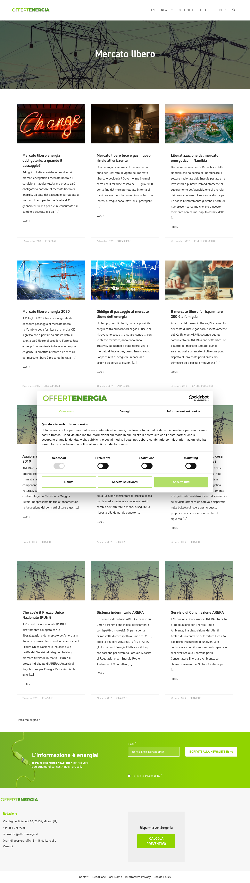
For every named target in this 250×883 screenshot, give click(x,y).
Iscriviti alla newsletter (211, 752)
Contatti (84, 877)
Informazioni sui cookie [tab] (183, 411)
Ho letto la (147, 776)
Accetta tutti (181, 482)
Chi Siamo (115, 877)
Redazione (10, 813)
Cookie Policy (162, 877)
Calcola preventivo (156, 841)
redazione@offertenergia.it (20, 834)
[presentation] (154, 766)
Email (132, 744)
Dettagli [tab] (125, 411)
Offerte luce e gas (194, 10)
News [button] (166, 10)
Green (150, 10)
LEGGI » (26, 220)
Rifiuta (68, 482)
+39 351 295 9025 (14, 828)
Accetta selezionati (125, 482)
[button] (234, 10)
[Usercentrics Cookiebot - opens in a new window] (191, 398)
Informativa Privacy (138, 877)
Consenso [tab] (66, 411)
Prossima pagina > (28, 720)
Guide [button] (219, 10)
